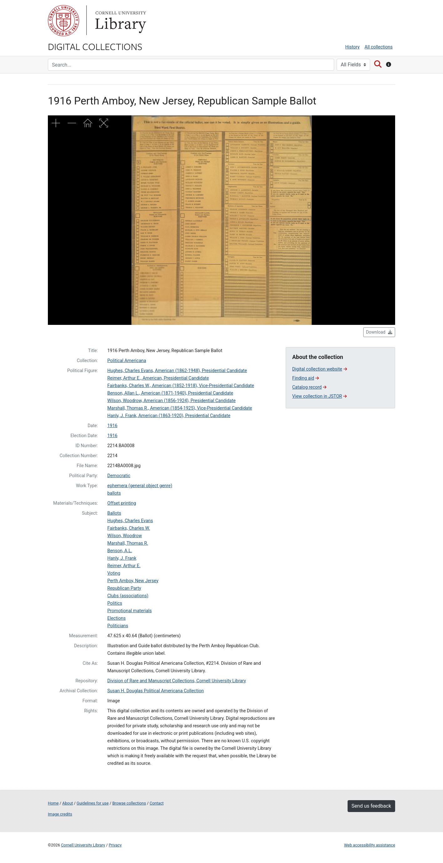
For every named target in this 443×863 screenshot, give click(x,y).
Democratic (118, 475)
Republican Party (124, 588)
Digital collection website (319, 369)
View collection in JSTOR (319, 396)
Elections (116, 618)
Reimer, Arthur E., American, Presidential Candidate (158, 378)
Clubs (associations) (127, 595)
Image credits (60, 814)
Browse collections (129, 803)
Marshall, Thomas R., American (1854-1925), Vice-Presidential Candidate (179, 408)
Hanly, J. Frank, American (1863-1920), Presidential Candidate (168, 415)
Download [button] (379, 332)
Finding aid (305, 378)
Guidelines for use (93, 803)
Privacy (115, 845)
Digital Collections (95, 46)
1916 (112, 425)
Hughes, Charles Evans (130, 520)
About (67, 803)
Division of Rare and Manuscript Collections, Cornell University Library (176, 681)
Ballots (114, 513)
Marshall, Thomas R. (127, 543)
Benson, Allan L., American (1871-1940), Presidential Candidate (170, 393)
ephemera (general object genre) (139, 485)
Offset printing (121, 503)
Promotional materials (129, 610)
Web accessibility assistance (369, 845)
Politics (114, 603)
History (352, 47)
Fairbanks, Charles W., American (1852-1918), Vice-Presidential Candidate (180, 385)
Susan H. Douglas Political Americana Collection (155, 691)
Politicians (117, 625)
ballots (114, 493)
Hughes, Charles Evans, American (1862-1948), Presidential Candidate (177, 370)
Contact (157, 803)
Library (120, 20)
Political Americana (126, 360)
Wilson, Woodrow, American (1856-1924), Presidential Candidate (171, 400)
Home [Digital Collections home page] (53, 803)
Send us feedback (371, 806)
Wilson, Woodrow (124, 535)
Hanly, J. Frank (121, 558)
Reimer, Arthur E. (123, 565)
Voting (113, 573)
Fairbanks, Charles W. (128, 528)
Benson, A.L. (119, 550)
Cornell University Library (83, 845)
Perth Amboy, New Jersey (132, 580)
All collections (378, 47)
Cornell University (63, 20)
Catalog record (309, 387)
